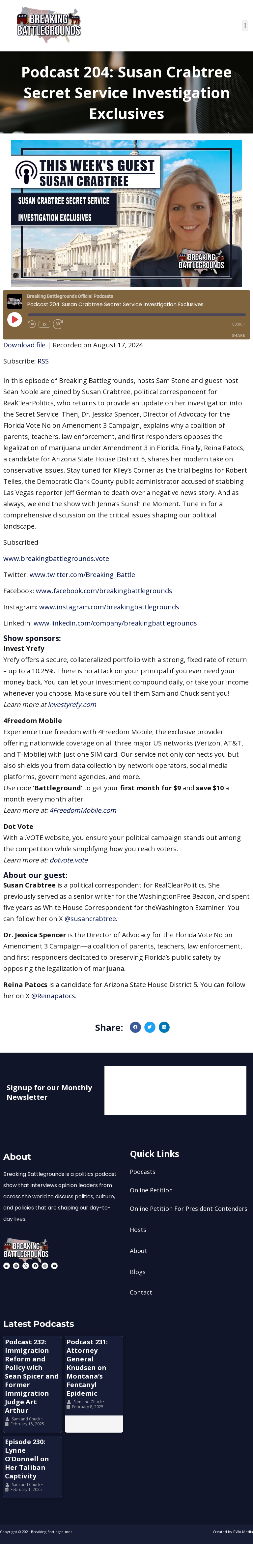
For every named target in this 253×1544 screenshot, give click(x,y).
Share (238, 335)
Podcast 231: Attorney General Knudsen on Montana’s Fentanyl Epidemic (87, 1367)
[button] (245, 25)
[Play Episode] (14, 319)
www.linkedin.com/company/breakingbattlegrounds (115, 623)
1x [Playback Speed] (44, 324)
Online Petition (151, 1190)
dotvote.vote (68, 860)
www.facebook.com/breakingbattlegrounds (104, 590)
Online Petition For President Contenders (188, 1208)
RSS (43, 361)
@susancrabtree (90, 918)
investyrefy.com (72, 704)
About (138, 1251)
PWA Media (243, 1531)
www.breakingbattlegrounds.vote (56, 558)
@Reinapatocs (53, 995)
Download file (24, 344)
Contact (141, 1292)
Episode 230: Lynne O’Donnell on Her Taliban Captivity (27, 1458)
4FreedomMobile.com (82, 810)
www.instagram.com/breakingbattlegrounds (109, 606)
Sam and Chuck (26, 1419)
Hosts (138, 1230)
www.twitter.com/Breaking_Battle (82, 574)
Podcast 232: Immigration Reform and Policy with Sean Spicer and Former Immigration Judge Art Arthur (32, 1376)
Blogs (138, 1272)
